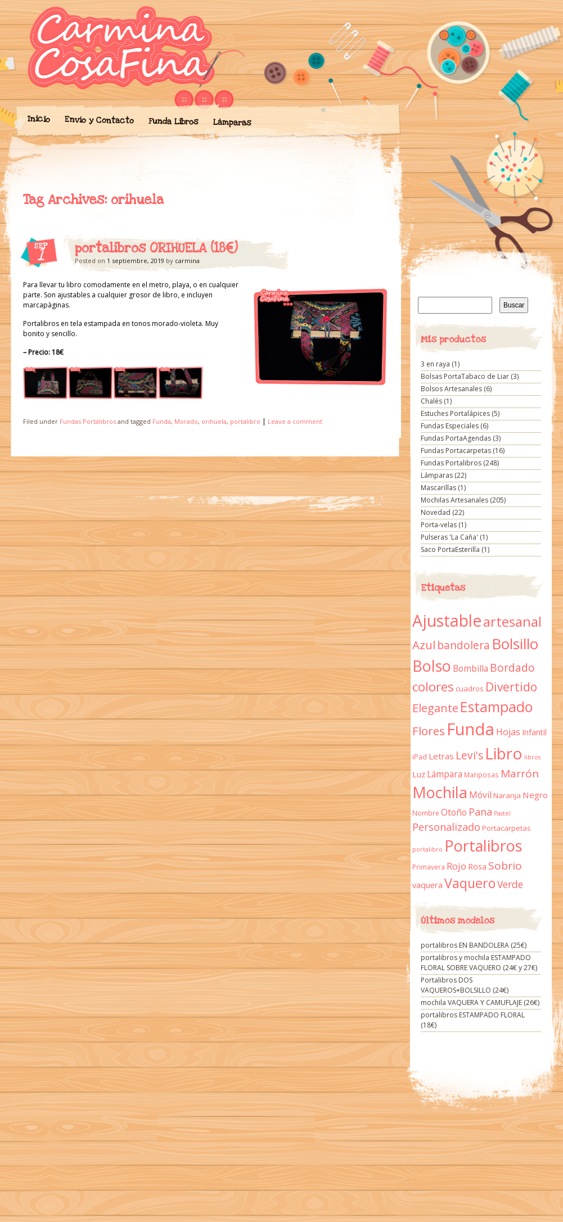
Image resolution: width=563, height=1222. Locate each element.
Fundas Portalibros (88, 421)
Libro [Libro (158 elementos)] (504, 753)
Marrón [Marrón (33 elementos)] (520, 773)
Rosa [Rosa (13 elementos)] (477, 866)
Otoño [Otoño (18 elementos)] (454, 812)
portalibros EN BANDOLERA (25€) (473, 945)
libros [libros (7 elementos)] (532, 757)
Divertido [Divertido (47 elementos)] (511, 687)
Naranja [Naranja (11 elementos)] (507, 795)
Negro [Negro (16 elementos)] (535, 794)
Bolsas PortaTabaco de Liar (465, 376)
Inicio (38, 119)
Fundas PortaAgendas (456, 438)
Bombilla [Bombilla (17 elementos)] (470, 669)
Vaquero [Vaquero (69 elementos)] (470, 883)
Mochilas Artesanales (454, 500)
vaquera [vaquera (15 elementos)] (427, 884)
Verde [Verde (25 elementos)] (510, 884)
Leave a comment (295, 421)
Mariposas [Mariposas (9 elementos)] (481, 775)
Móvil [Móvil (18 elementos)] (480, 795)
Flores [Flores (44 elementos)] (428, 731)
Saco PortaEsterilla (450, 549)
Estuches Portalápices (455, 413)
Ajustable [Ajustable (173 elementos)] (446, 620)
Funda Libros (173, 122)
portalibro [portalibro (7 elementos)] (427, 849)
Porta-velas (439, 524)
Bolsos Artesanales (451, 388)
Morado (186, 421)
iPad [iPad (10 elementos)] (419, 757)
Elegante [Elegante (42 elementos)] (435, 708)
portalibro (245, 421)
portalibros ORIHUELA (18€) (156, 248)
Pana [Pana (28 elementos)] (480, 811)
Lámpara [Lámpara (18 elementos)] (444, 774)
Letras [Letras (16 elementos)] (441, 756)
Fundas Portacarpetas (456, 450)
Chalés (431, 401)
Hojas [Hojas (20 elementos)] (508, 732)
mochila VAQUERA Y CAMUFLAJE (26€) (480, 1002)
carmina (187, 260)
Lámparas (232, 122)
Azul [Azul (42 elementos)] (423, 645)
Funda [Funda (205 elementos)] (470, 729)
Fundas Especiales (450, 426)
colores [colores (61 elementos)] (433, 686)
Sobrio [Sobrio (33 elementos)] (505, 865)
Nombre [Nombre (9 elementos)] (425, 813)
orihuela (214, 421)
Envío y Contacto (98, 120)
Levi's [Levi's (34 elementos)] (469, 755)
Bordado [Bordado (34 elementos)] (512, 667)
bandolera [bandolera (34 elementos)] (463, 645)
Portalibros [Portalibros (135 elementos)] (483, 845)
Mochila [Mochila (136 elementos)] (439, 792)
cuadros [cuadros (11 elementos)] (470, 689)
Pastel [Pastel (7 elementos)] (502, 813)
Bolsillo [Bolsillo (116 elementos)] (515, 643)
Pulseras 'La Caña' (449, 537)
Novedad (436, 512)
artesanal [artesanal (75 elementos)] (512, 622)
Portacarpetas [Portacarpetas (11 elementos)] (506, 828)
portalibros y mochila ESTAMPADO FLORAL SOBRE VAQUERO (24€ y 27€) (479, 962)
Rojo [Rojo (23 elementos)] (456, 865)
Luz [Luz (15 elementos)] (418, 774)
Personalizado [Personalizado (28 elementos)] (446, 827)
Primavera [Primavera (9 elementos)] (428, 867)
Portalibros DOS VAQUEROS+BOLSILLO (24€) (464, 985)
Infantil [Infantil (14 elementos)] (534, 732)
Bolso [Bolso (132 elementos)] (431, 665)
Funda (161, 421)
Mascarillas (438, 487)
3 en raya (435, 364)
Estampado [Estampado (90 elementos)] (496, 707)
